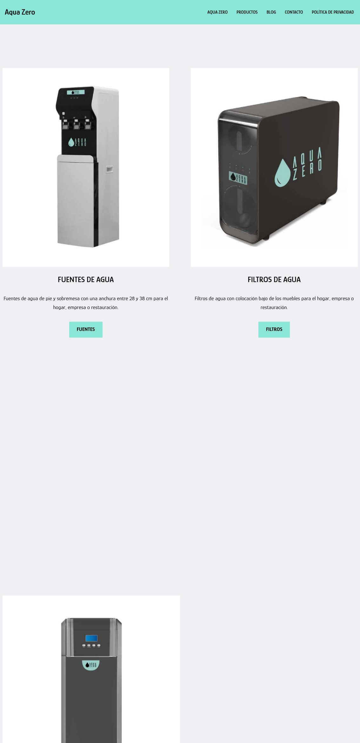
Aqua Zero (217, 12)
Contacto (294, 12)
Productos (247, 12)
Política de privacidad (333, 12)
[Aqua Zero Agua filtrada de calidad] (20, 12)
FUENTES (86, 329)
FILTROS (274, 329)
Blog (271, 12)
